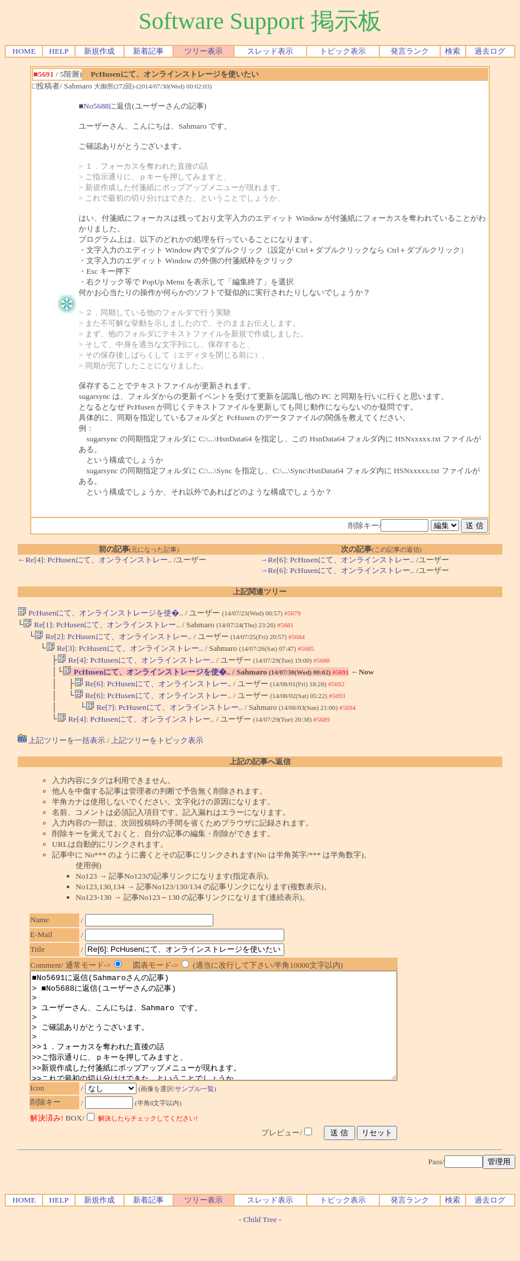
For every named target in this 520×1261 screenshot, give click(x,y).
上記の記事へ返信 (260, 772)
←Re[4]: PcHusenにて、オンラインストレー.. (95, 559)
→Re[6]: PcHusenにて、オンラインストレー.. (337, 559)
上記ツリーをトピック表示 (157, 750)
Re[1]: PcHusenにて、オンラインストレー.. (101, 625)
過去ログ (489, 51)
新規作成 (99, 51)
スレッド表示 (270, 51)
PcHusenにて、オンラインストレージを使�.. (100, 612)
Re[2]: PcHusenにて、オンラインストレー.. (112, 638)
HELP (59, 51)
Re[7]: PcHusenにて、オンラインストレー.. (164, 716)
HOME (23, 51)
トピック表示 (343, 51)
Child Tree (260, 1251)
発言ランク (410, 51)
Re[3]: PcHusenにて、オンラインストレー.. (124, 651)
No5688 (96, 105)
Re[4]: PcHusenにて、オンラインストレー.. (135, 664)
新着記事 (148, 51)
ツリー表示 (203, 51)
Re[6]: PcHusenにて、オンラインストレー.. (153, 690)
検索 (452, 51)
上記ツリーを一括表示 (61, 750)
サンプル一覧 (200, 1120)
